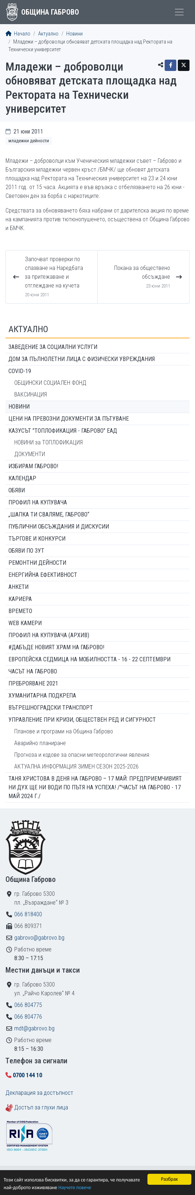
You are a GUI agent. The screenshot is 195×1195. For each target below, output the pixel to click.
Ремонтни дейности (37, 562)
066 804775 (28, 1005)
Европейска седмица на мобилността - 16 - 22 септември (89, 659)
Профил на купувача (37, 502)
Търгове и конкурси (36, 538)
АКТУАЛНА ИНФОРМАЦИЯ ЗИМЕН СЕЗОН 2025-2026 (76, 766)
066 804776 (28, 1016)
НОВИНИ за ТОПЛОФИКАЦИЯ (48, 442)
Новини (74, 34)
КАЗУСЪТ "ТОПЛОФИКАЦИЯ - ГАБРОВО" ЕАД (62, 430)
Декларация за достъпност (39, 1092)
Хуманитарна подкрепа (42, 695)
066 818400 (28, 914)
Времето (20, 611)
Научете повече (74, 1188)
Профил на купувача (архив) (48, 635)
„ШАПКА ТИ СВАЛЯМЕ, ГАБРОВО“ (48, 514)
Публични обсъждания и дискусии (58, 526)
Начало (17, 34)
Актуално (48, 34)
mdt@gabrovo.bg (34, 1028)
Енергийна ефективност (42, 574)
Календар (22, 478)
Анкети (18, 586)
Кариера (20, 598)
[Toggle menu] (179, 12)
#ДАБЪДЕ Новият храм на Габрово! (56, 647)
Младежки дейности (28, 140)
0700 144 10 (27, 1075)
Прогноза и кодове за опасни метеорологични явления (81, 754)
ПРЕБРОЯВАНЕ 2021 (33, 683)
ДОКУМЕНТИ (29, 454)
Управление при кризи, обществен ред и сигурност (82, 719)
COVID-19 (19, 371)
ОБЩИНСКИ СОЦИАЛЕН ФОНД (50, 382)
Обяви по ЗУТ (26, 550)
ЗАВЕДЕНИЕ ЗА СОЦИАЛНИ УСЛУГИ (52, 346)
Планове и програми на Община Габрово (63, 731)
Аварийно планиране (40, 743)
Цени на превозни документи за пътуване (68, 418)
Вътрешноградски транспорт (50, 707)
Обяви (16, 490)
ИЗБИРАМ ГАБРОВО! (33, 466)
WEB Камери (25, 623)
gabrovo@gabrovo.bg (39, 937)
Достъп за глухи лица (41, 1107)
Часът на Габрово (32, 671)
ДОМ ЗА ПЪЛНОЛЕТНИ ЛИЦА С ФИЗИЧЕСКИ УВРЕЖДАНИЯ (81, 359)
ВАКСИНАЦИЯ (30, 394)
